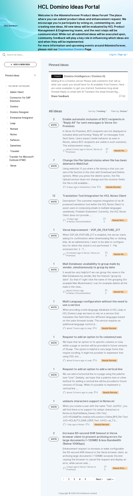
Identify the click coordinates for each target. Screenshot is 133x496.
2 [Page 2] (69, 479)
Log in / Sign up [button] (118, 54)
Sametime (85, 187)
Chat (93, 187)
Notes (72, 221)
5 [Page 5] (85, 479)
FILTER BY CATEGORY (17, 86)
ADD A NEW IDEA (20, 64)
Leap (89, 328)
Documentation (83, 221)
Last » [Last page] (110, 479)
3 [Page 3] (74, 479)
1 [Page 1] (63, 479)
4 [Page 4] (79, 479)
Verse (89, 149)
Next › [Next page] (99, 479)
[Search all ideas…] (22, 55)
